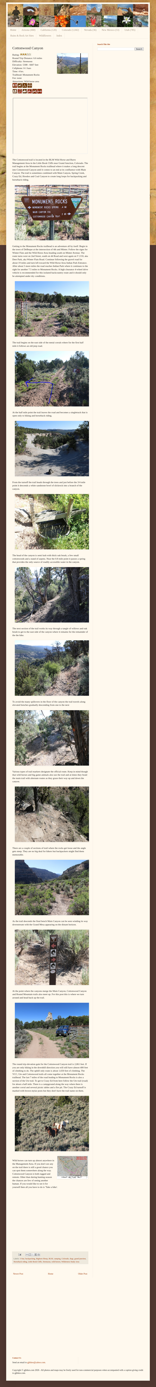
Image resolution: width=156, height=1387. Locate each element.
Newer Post (18, 1274)
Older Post (82, 1274)
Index (59, 35)
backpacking (30, 1259)
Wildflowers (45, 35)
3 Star (22, 1259)
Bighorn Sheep (42, 1259)
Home (13, 30)
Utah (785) (129, 30)
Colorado (65, 1259)
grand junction (80, 1259)
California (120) (49, 30)
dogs (72, 1259)
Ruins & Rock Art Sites (22, 35)
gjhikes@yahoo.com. (36, 1362)
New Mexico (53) (110, 30)
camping (57, 1259)
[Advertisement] (120, 74)
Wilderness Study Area (70, 1262)
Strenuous (47, 1262)
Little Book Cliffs (35, 1262)
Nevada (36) (90, 30)
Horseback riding (20, 1262)
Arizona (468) (28, 30)
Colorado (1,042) (70, 30)
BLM (51, 1259)
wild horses (56, 1262)
